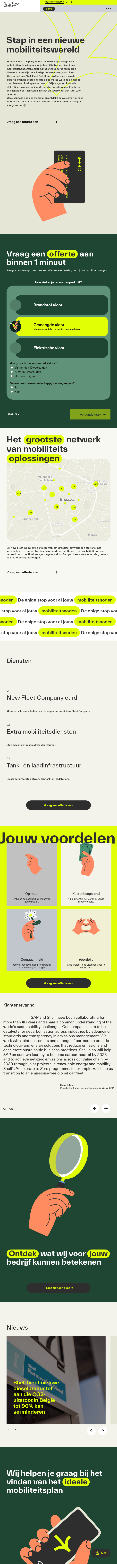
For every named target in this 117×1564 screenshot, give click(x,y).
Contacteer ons (54, 2)
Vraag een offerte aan (58, 805)
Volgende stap (90, 414)
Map (50, 9)
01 (13, 414)
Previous (94, 1108)
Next (106, 1108)
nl (67, 2)
